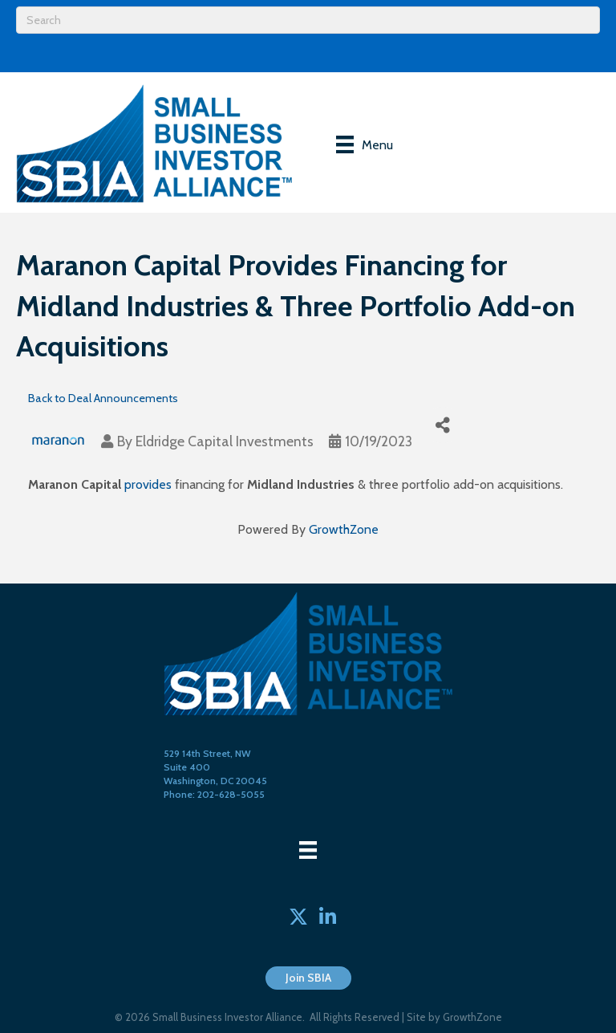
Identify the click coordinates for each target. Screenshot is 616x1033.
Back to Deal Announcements (103, 398)
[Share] (442, 425)
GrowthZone (344, 529)
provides (148, 484)
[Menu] (364, 144)
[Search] (308, 20)
